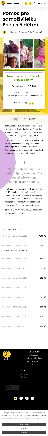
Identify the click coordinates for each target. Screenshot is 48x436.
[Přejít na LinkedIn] (32, 398)
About (15, 119)
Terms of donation (33, 361)
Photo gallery (29, 119)
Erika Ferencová (35, 32)
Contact (24, 377)
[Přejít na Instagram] (21, 398)
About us (24, 374)
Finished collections (34, 358)
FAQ (33, 364)
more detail (24, 418)
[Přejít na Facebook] (15, 398)
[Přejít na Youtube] (27, 398)
